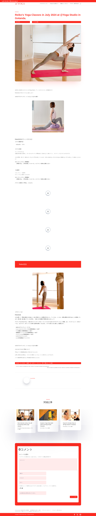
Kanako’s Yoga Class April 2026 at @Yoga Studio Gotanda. (46, 424)
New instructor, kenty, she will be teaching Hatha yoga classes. (25, 424)
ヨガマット (34, 363)
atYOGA (33, 378)
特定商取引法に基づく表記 (35, 510)
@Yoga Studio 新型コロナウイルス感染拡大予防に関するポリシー (28, 511)
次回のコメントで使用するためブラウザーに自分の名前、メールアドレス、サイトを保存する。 (38, 485)
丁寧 (42, 363)
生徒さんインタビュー (64, 3)
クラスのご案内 (47, 428)
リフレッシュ (39, 363)
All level (17, 363)
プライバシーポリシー (46, 510)
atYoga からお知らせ (53, 3)
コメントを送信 (73, 496)
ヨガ (30, 363)
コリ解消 (27, 363)
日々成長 (51, 363)
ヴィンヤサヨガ (22, 363)
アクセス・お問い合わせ (74, 3)
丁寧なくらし (46, 363)
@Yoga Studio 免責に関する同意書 (22, 510)
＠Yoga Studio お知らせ (26, 428)
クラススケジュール (43, 3)
